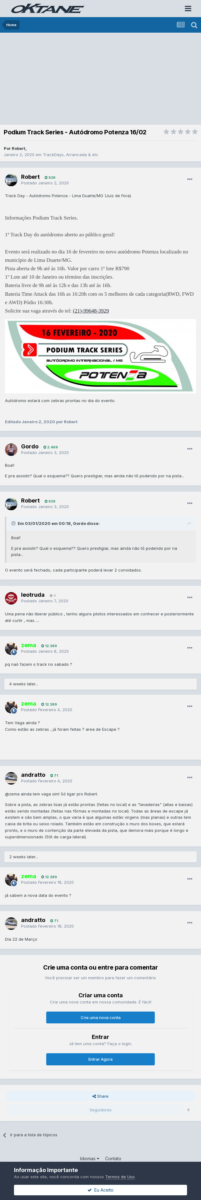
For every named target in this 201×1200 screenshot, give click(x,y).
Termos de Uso (120, 1176)
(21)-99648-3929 (91, 311)
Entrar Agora (100, 1059)
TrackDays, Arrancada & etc (70, 154)
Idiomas (89, 1158)
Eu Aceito (100, 1190)
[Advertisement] (102, 79)
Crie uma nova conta (101, 1017)
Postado (45, 182)
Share (100, 1096)
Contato (113, 1158)
